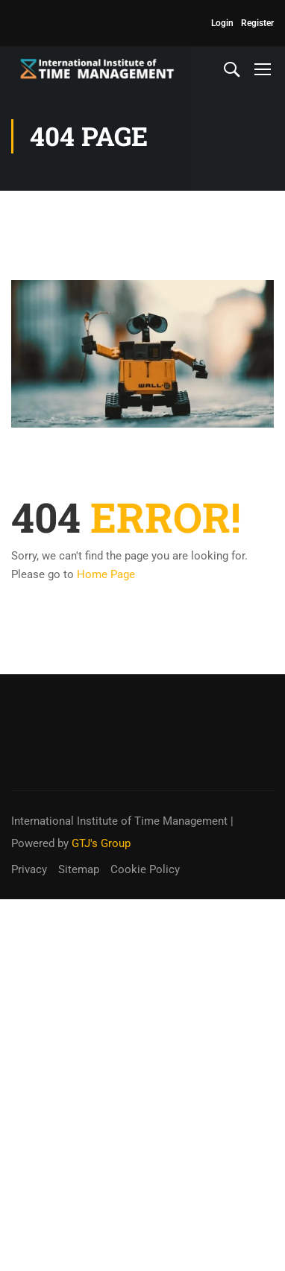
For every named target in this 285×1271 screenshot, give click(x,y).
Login (222, 23)
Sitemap (78, 869)
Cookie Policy (145, 869)
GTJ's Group (101, 843)
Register (257, 23)
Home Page (106, 574)
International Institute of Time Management (119, 821)
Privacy (29, 869)
